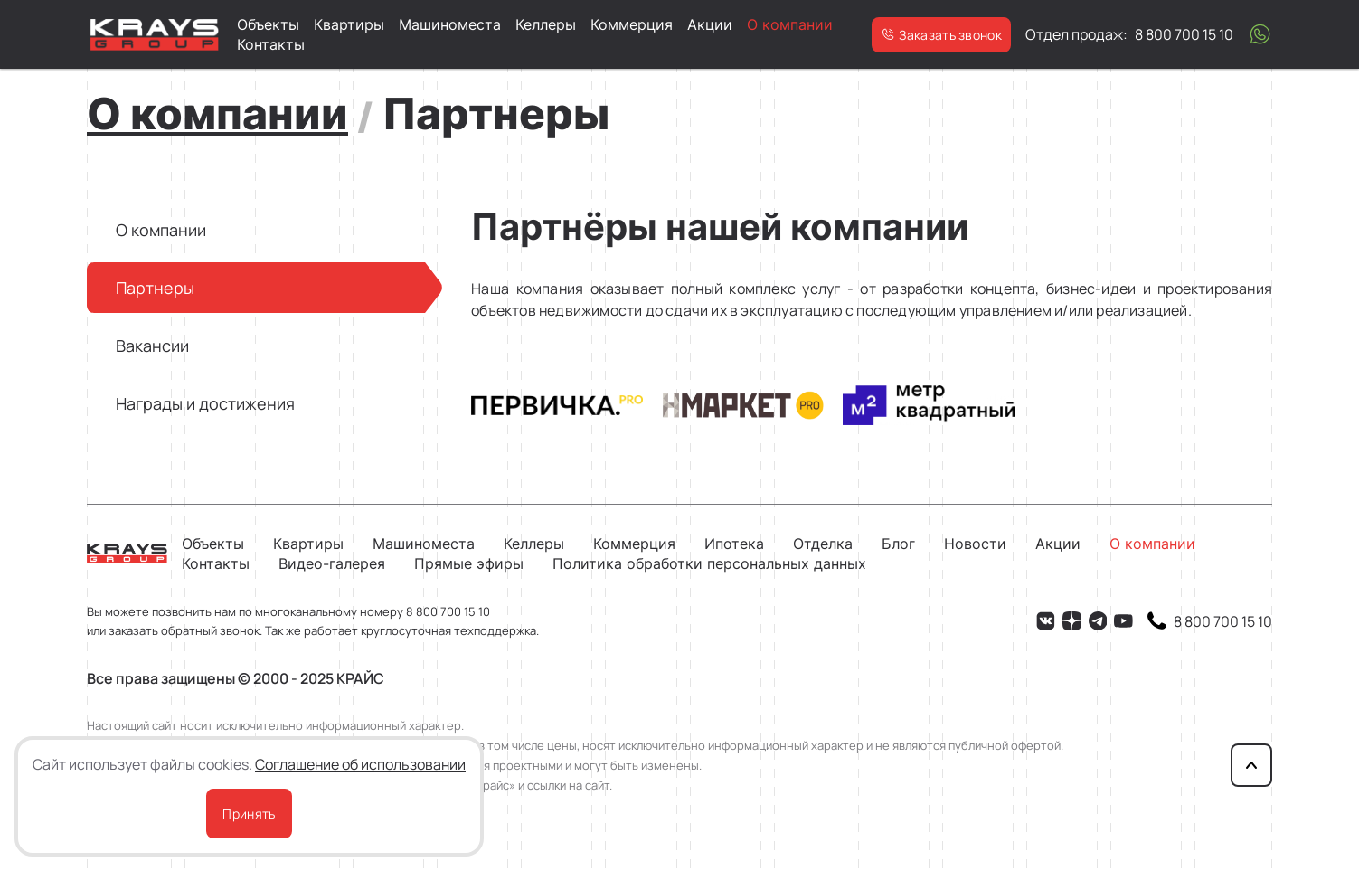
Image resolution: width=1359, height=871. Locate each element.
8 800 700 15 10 (448, 611)
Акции (709, 24)
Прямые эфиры (469, 563)
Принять (248, 813)
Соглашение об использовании (360, 764)
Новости (975, 544)
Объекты (268, 24)
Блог (898, 544)
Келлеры (545, 24)
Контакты (271, 44)
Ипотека (734, 544)
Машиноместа (450, 24)
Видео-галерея (331, 563)
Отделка (823, 544)
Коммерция (631, 24)
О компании (790, 24)
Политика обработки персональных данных (709, 563)
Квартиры (349, 24)
